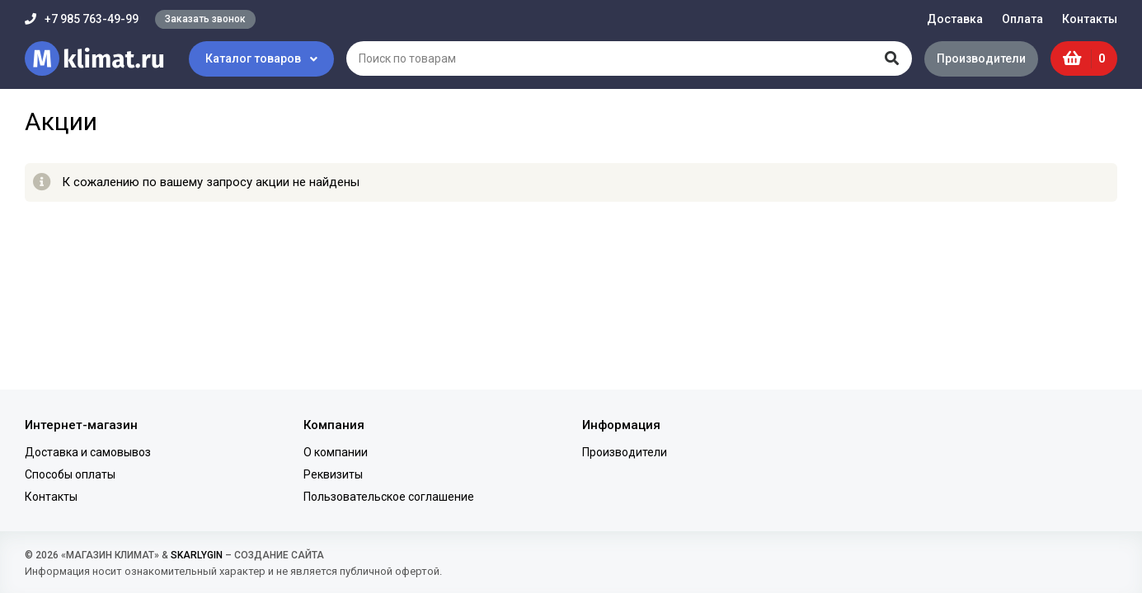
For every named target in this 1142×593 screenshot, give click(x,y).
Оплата (1022, 19)
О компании (335, 452)
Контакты (1089, 19)
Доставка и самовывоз (88, 452)
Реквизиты (333, 474)
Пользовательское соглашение (388, 496)
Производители (981, 58)
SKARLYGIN (197, 555)
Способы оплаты (70, 474)
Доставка (955, 19)
